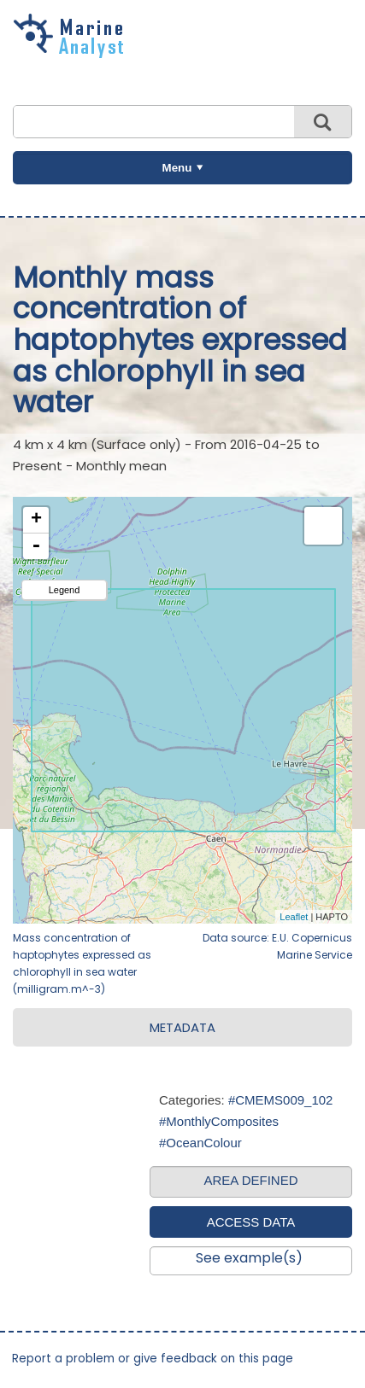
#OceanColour (200, 1142)
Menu (177, 167)
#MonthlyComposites (219, 1121)
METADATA (182, 1027)
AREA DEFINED (250, 1180)
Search (322, 121)
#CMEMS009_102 (280, 1100)
